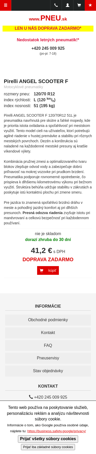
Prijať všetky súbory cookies (48, 439)
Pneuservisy (48, 358)
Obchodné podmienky (48, 320)
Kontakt (48, 332)
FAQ (48, 345)
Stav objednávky (48, 371)
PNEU (48, 18)
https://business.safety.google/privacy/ (56, 431)
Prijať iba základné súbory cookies (48, 447)
